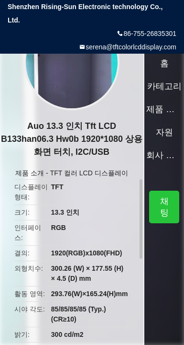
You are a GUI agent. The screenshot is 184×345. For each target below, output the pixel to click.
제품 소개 (29, 173)
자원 (164, 132)
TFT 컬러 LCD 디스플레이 (89, 173)
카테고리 (164, 86)
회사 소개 (164, 155)
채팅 (164, 207)
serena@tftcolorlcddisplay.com (131, 47)
